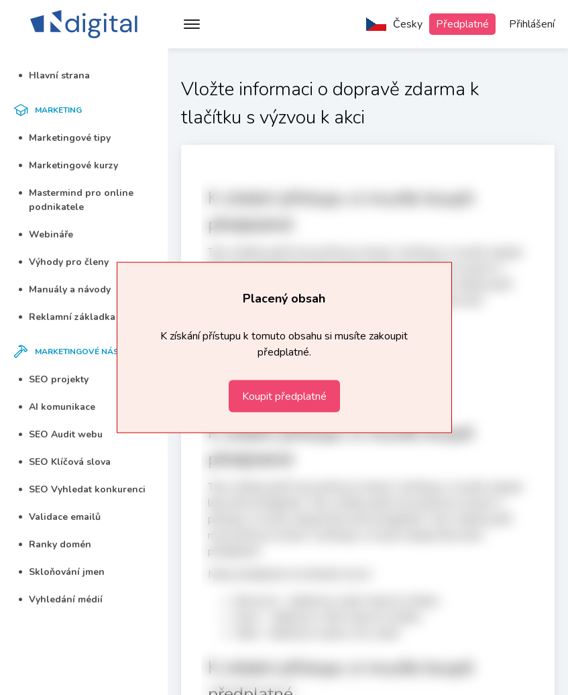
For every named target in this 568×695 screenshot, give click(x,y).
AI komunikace (57, 406)
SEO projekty (54, 379)
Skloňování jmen (62, 572)
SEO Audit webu (61, 434)
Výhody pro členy (64, 262)
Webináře (46, 234)
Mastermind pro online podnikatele (76, 199)
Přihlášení (532, 24)
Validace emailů (60, 517)
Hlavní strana (54, 75)
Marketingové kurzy (68, 165)
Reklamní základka (67, 317)
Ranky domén (55, 544)
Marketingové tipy (65, 137)
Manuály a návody (65, 289)
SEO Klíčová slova (65, 462)
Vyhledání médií (61, 599)
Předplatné (462, 24)
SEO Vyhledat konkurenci (82, 489)
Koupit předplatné (284, 396)
